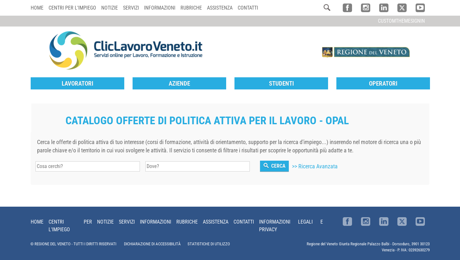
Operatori (383, 83)
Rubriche (191, 8)
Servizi (131, 8)
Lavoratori (77, 83)
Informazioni (159, 8)
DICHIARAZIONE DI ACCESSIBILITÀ (152, 243)
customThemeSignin (401, 21)
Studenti (281, 83)
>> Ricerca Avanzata (315, 166)
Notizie (109, 8)
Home (37, 8)
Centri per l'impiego (72, 8)
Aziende (179, 83)
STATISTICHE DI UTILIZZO (209, 243)
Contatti (248, 8)
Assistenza (220, 8)
